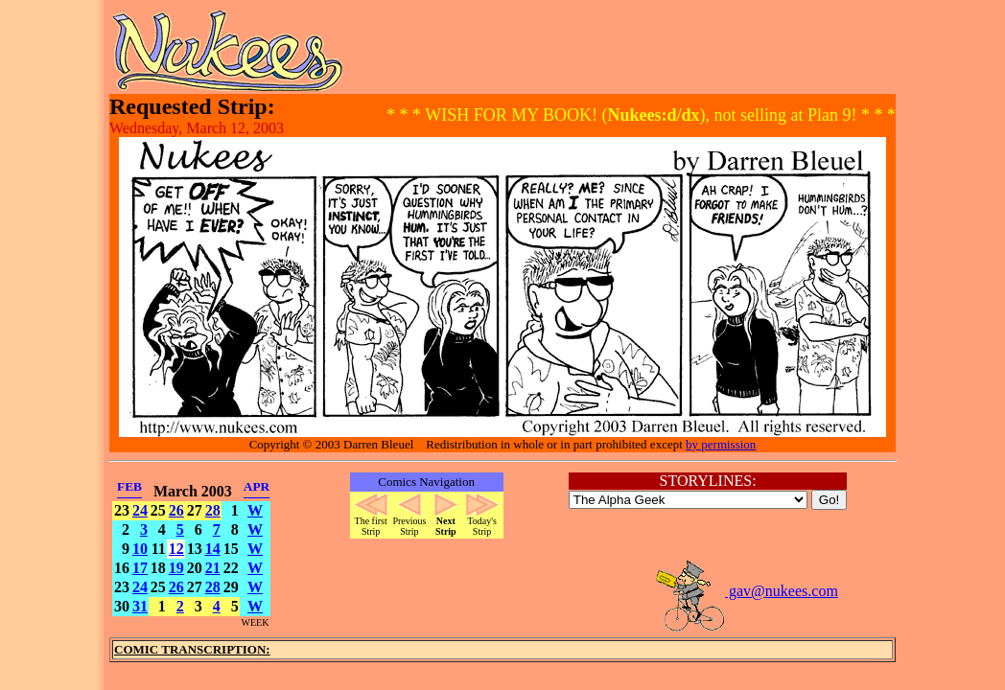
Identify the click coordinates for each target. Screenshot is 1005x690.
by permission (721, 444)
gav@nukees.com (746, 591)
